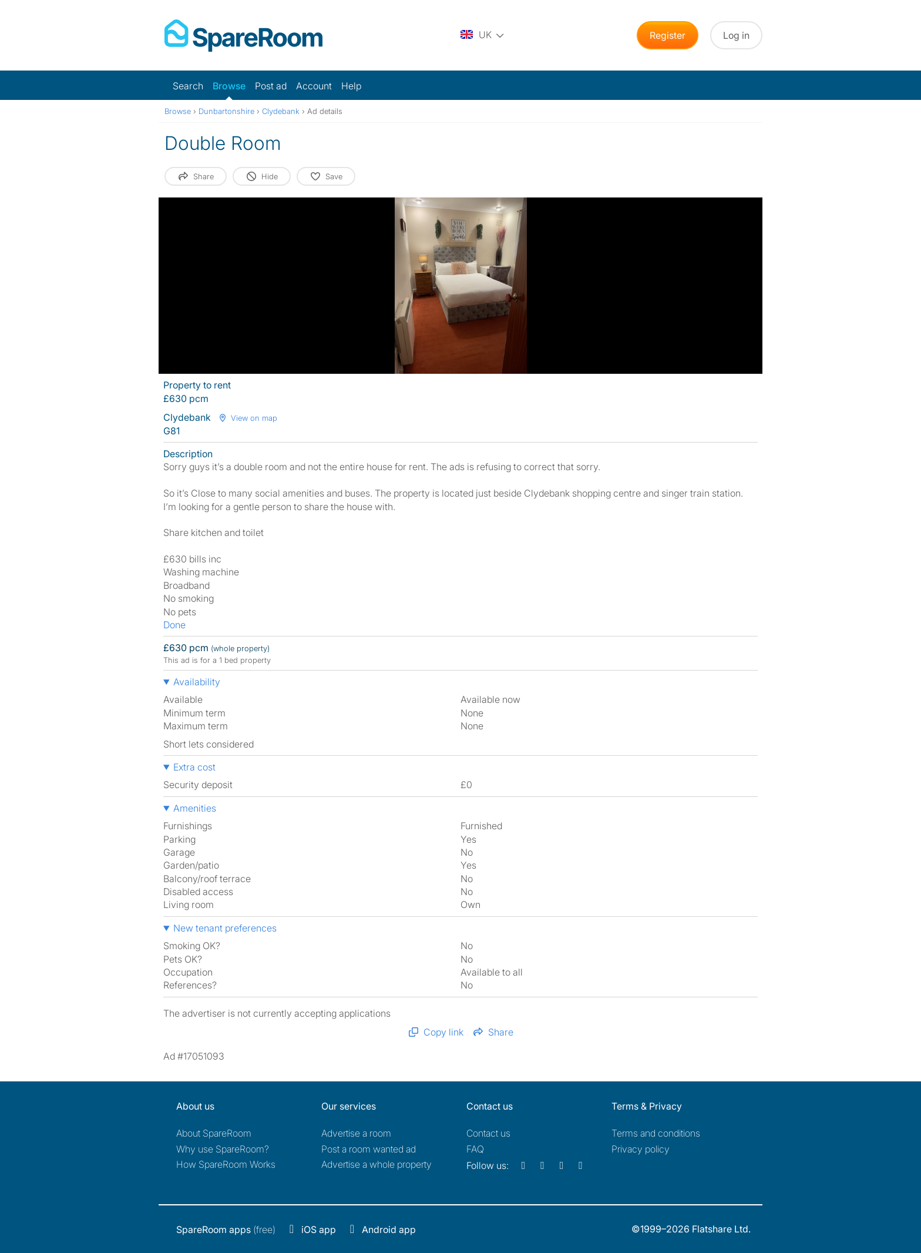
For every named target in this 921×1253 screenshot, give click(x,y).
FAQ (475, 1149)
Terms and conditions (655, 1133)
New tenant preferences (225, 928)
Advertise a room (356, 1133)
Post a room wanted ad (368, 1149)
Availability (196, 682)
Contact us (488, 1133)
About (213, 1133)
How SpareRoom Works (225, 1164)
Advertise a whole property (376, 1164)
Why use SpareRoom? (222, 1149)
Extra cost (194, 767)
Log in (736, 35)
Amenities (194, 808)
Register (667, 35)
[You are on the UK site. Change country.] (482, 35)
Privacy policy (640, 1149)
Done (174, 625)
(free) (225, 1229)
